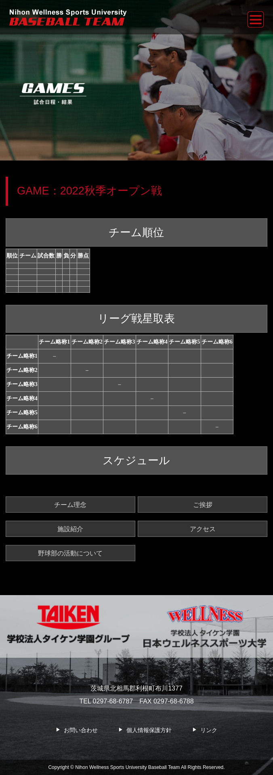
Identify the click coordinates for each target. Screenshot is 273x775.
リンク (208, 730)
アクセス (203, 528)
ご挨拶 (202, 504)
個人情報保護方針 (149, 730)
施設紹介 (70, 528)
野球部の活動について (70, 553)
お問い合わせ (81, 730)
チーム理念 (70, 504)
